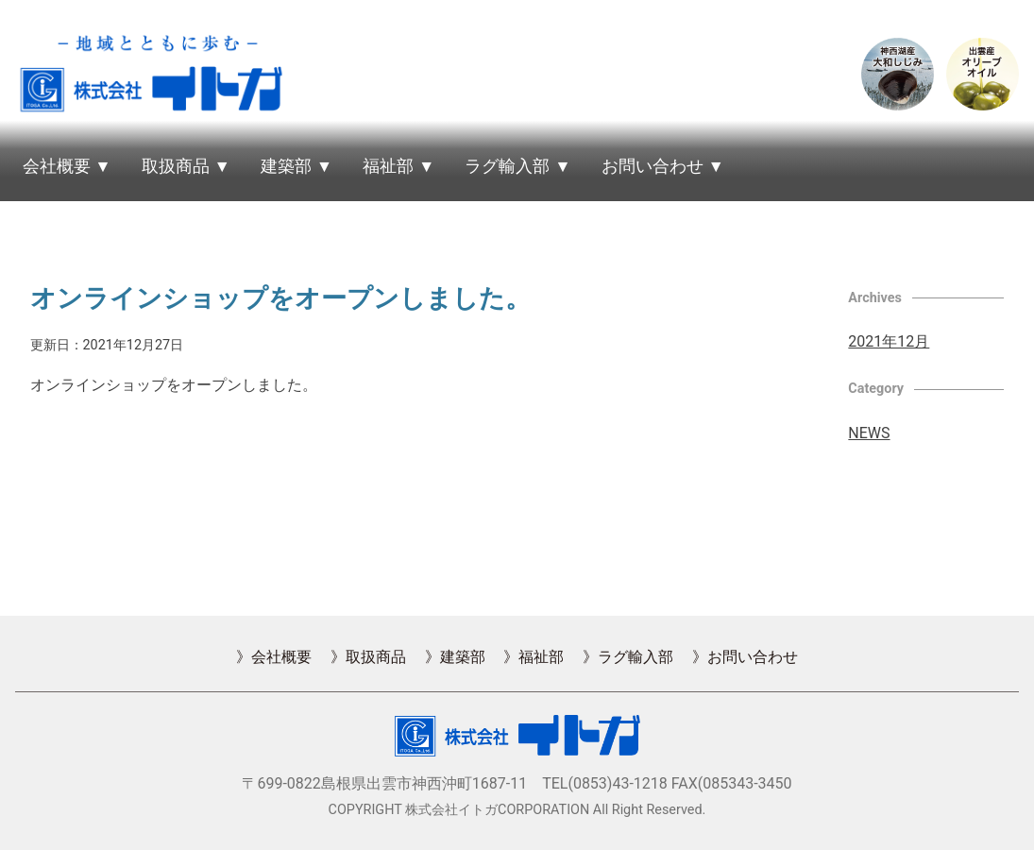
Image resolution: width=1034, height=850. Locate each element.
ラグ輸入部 (507, 166)
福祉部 (388, 166)
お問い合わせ (652, 166)
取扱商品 (176, 166)
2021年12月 (888, 341)
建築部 (286, 166)
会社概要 (57, 166)
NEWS (869, 433)
